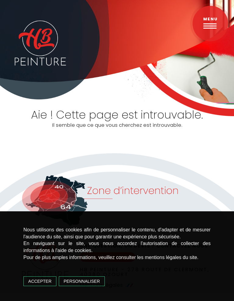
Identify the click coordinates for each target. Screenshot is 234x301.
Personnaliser (82, 281)
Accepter (39, 281)
